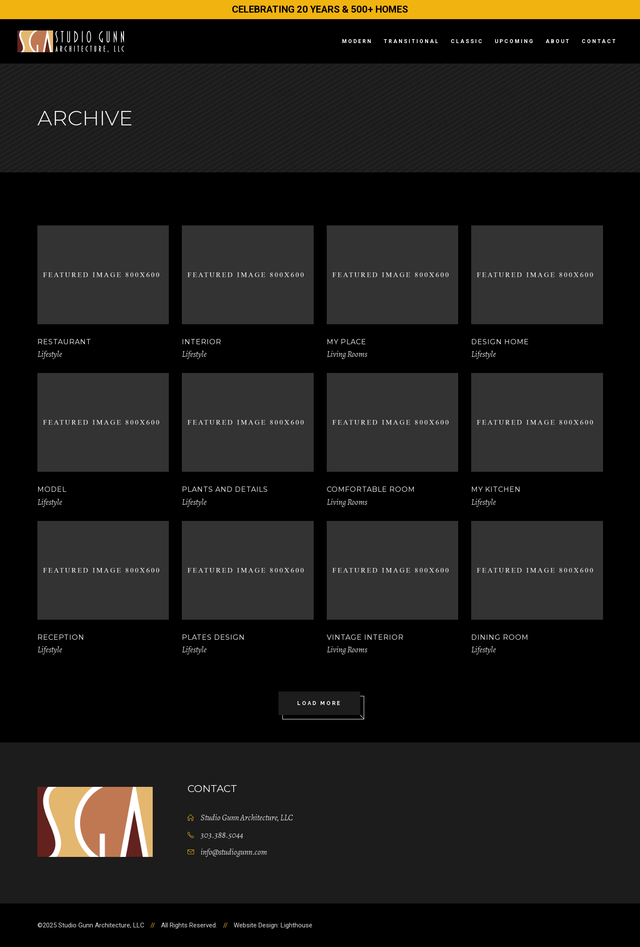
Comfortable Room (371, 489)
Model (52, 489)
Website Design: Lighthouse (273, 925)
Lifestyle (49, 354)
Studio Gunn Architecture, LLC (247, 817)
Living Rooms (347, 354)
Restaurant (64, 342)
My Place (346, 342)
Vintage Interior (365, 637)
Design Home (500, 342)
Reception (60, 637)
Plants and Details (225, 489)
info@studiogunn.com (234, 852)
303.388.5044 (222, 835)
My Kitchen (496, 489)
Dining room (500, 637)
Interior (201, 342)
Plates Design (213, 637)
